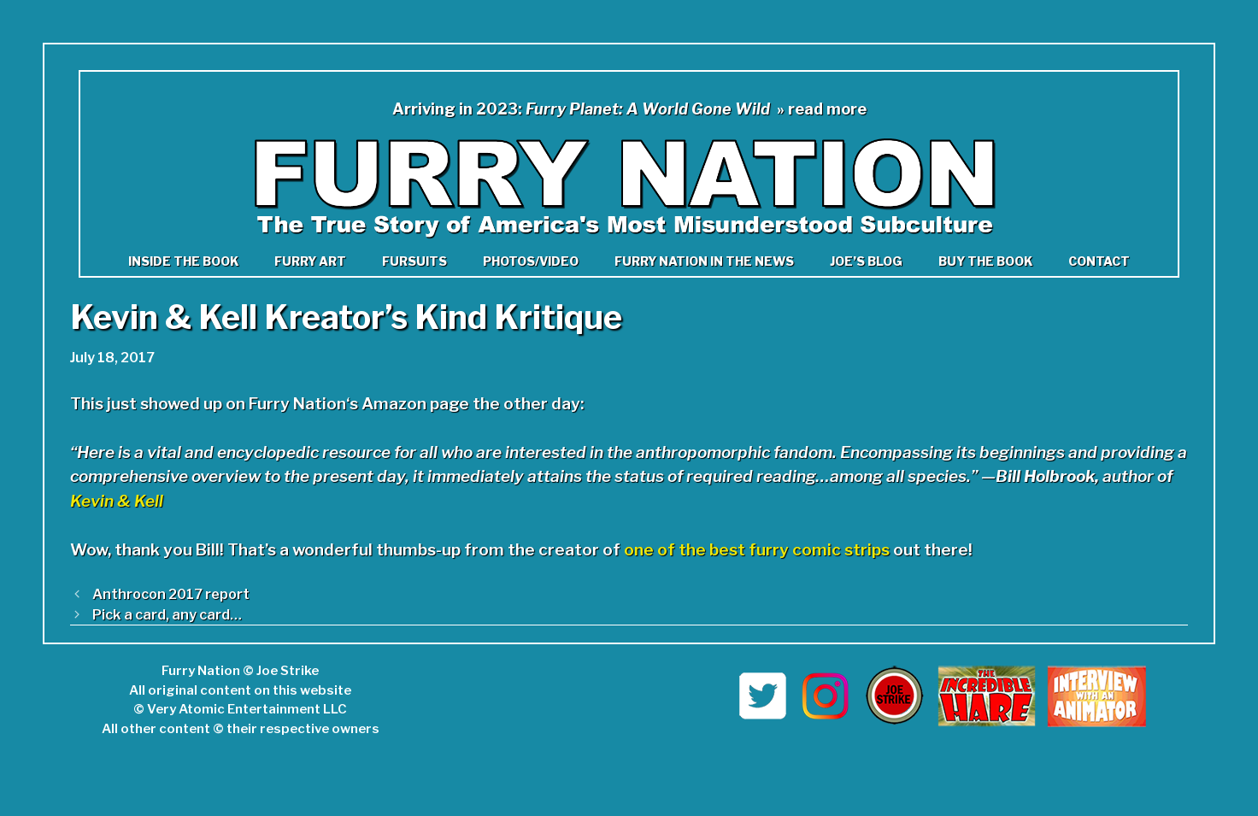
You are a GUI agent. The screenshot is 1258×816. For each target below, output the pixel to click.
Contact (1099, 261)
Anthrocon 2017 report (171, 593)
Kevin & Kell (116, 501)
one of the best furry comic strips (757, 550)
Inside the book (183, 261)
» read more (822, 109)
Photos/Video (531, 261)
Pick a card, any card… (167, 614)
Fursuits (414, 261)
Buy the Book (985, 261)
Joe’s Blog (866, 261)
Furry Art (310, 261)
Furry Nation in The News (704, 261)
